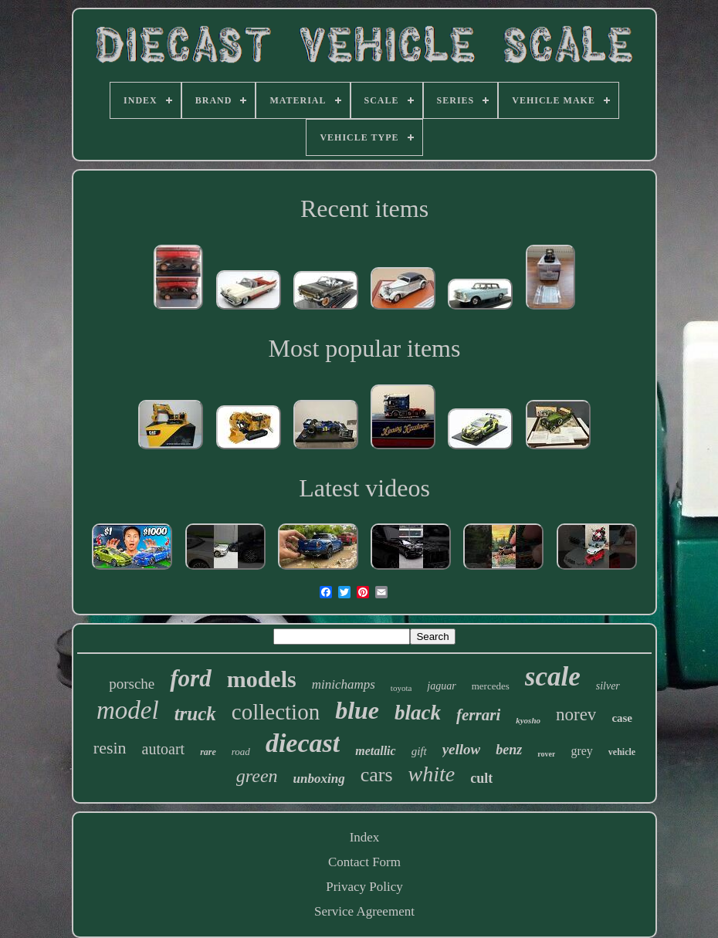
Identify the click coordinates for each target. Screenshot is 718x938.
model (128, 710)
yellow (461, 749)
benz (509, 749)
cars (377, 775)
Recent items (364, 208)
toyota (401, 687)
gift (419, 751)
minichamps (343, 684)
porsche (131, 684)
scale (553, 677)
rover (546, 754)
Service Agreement (364, 911)
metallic (375, 750)
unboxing (319, 778)
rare (208, 752)
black (418, 712)
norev (576, 714)
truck (195, 713)
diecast (303, 743)
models (261, 679)
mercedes (491, 686)
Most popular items (365, 348)
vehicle (621, 752)
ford (190, 678)
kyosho (528, 720)
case (621, 718)
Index (365, 837)
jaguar (441, 686)
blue (357, 710)
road (241, 751)
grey (581, 750)
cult (481, 778)
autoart (163, 748)
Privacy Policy (364, 886)
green (257, 776)
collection (276, 711)
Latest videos (364, 488)
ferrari (478, 715)
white (432, 774)
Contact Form (364, 862)
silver (608, 686)
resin (110, 747)
